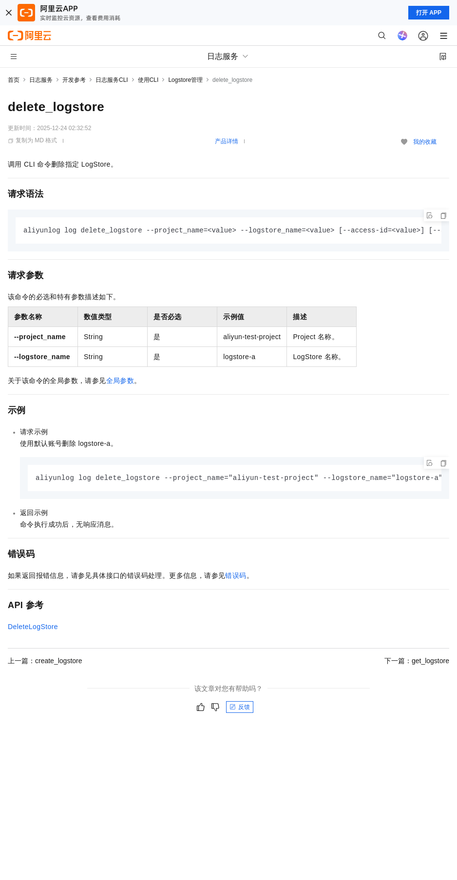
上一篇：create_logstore (45, 662)
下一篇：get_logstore (416, 662)
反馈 (239, 708)
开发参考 (74, 80)
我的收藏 (425, 141)
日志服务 (41, 80)
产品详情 (226, 141)
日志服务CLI (111, 80)
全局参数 (120, 381)
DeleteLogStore (33, 627)
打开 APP (428, 12)
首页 (13, 80)
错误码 (235, 576)
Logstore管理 (185, 80)
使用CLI (148, 80)
